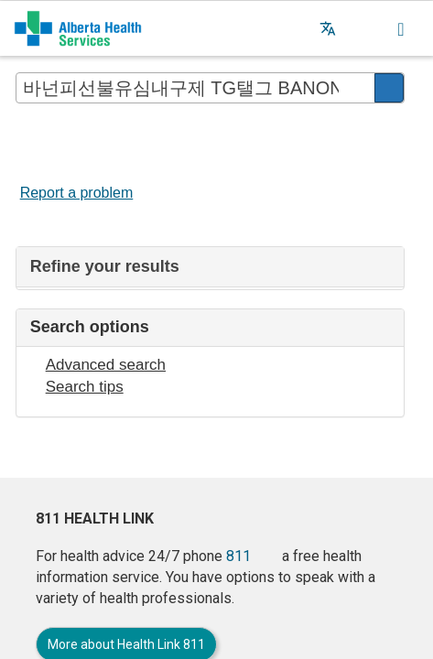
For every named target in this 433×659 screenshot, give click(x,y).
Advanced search (106, 364)
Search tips (85, 386)
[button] (364, 28)
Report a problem (77, 192)
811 (238, 556)
